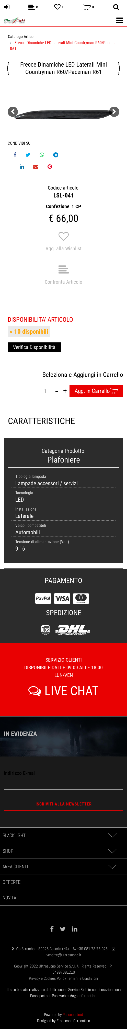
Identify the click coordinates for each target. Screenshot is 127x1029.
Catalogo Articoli (22, 36)
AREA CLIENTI (15, 866)
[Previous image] (13, 112)
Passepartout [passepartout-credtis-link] (73, 1014)
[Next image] (114, 112)
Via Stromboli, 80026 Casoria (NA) (42, 948)
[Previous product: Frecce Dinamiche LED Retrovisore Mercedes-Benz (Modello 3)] (8, 68)
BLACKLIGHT (14, 835)
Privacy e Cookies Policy (47, 978)
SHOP (8, 851)
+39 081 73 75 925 (92, 948)
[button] (63, 114)
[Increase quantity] (65, 391)
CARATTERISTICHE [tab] (36, 421)
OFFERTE (11, 882)
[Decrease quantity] (56, 391)
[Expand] (112, 835)
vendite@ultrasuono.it (64, 955)
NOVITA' (10, 897)
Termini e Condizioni (82, 978)
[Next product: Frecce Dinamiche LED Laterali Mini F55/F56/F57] (119, 68)
